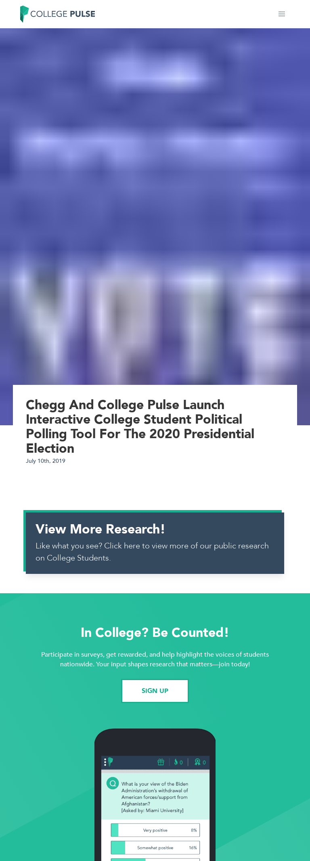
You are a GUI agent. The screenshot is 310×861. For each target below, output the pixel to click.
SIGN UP (155, 691)
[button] (282, 14)
